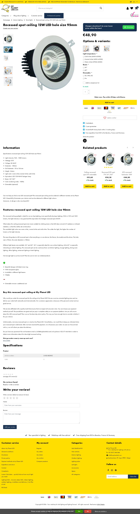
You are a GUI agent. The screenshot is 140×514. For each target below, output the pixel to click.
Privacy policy (6, 458)
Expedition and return (8, 465)
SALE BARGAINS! (77, 448)
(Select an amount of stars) (16, 395)
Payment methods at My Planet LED (12, 461)
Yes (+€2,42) (89, 75)
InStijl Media (100, 504)
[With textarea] (41, 417)
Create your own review (10, 28)
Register (39, 448)
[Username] (41, 405)
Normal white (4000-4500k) (94, 59)
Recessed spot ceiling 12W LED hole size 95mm (50, 20)
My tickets (40, 455)
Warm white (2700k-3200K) (93, 62)
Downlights (29, 20)
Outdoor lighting (77, 458)
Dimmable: (87, 73)
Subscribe (133, 476)
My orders (40, 452)
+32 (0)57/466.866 (113, 452)
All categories (76, 474)
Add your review (10, 427)
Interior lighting (18, 20)
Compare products (42, 461)
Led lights (74, 465)
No (86, 78)
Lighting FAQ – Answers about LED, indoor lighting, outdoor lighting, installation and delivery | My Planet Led (17, 482)
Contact (4, 468)
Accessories (75, 468)
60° (86, 70)
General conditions (7, 452)
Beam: (86, 65)
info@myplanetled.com (114, 455)
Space (73, 471)
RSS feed (4, 487)
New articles (75, 452)
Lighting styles (76, 461)
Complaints (5, 471)
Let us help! (6, 340)
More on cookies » (101, 511)
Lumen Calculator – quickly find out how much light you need (17, 475)
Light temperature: (90, 54)
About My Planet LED (8, 448)
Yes (79, 511)
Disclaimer (5, 455)
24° (86, 67)
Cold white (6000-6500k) (93, 56)
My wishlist (40, 458)
